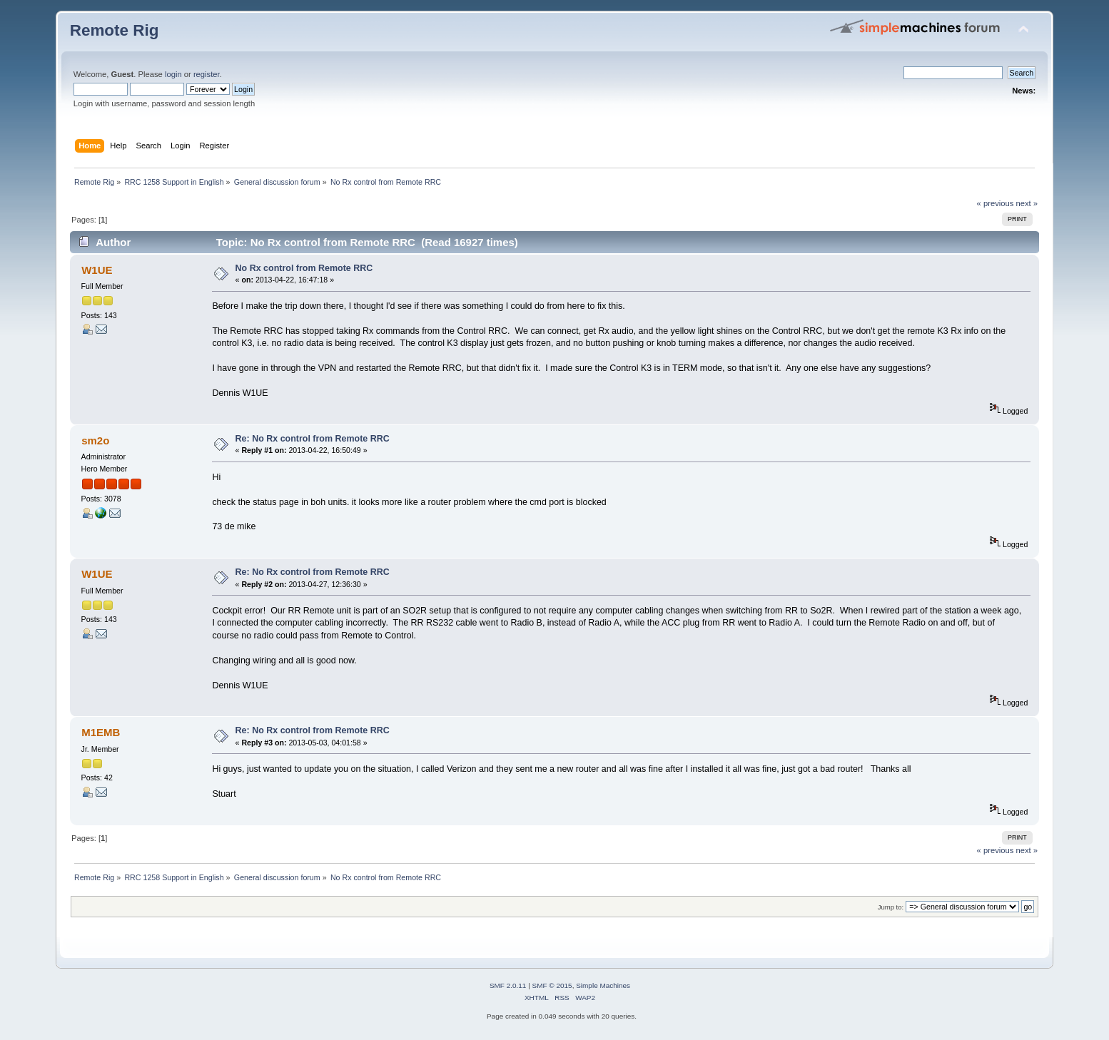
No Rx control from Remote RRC (304, 268)
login (173, 74)
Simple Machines (603, 985)
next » (1027, 203)
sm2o (95, 440)
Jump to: (891, 907)
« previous (995, 203)
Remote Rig (114, 30)
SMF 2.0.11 (508, 985)
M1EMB (100, 732)
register (206, 74)
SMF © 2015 (552, 985)
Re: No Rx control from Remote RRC (313, 439)
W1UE (96, 270)
